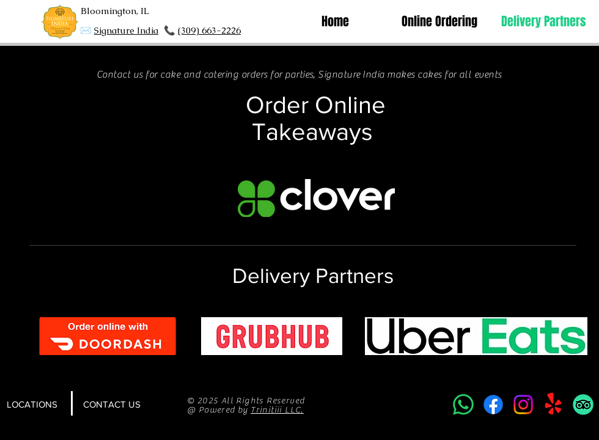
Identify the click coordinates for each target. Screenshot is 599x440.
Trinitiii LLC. (277, 410)
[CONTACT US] (112, 404)
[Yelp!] (553, 404)
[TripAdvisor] (583, 404)
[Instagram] (523, 404)
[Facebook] (493, 404)
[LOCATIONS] (31, 404)
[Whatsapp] (463, 404)
